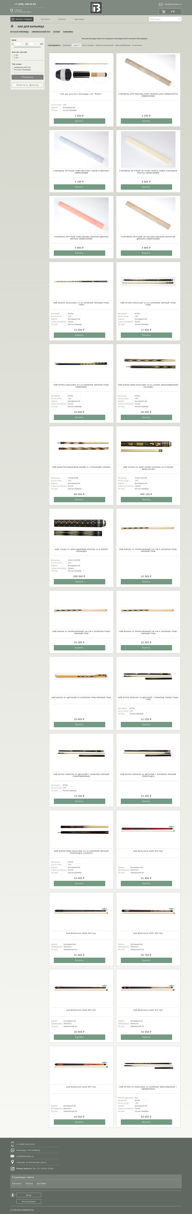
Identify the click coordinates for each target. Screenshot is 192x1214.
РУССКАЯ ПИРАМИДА (19, 32)
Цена (76, 45)
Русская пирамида (21, 70)
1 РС (15, 55)
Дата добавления (123, 45)
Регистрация (29, 1201)
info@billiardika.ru (173, 4)
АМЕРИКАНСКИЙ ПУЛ (41, 32)
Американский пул (21, 67)
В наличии (137, 45)
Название (66, 45)
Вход (28, 1195)
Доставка (79, 19)
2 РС (15, 58)
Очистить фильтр (27, 85)
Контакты (45, 19)
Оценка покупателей (105, 45)
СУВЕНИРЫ (68, 32)
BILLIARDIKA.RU (26, 1210)
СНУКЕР (56, 32)
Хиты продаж (88, 45)
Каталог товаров (24, 19)
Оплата (62, 19)
